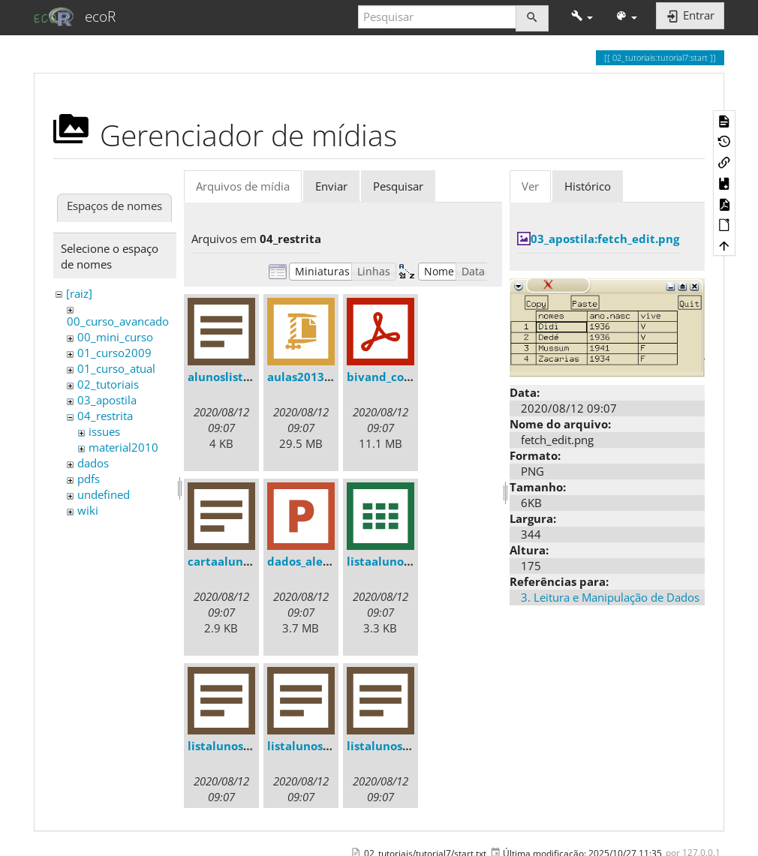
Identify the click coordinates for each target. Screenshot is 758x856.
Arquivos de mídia (243, 186)
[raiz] (79, 293)
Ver (530, 186)
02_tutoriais (108, 384)
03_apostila (107, 399)
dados (93, 462)
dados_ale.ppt (306, 561)
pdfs (88, 478)
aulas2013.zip (305, 376)
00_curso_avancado (118, 321)
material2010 (123, 447)
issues (104, 431)
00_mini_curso (115, 336)
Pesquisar (398, 186)
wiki (87, 510)
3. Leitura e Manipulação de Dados (610, 597)
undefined (103, 494)
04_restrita (105, 415)
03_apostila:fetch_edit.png (605, 238)
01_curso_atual (116, 368)
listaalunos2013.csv (402, 561)
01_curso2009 (114, 352)
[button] (582, 17)
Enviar (331, 186)
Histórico (587, 186)
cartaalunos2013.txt (245, 561)
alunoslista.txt (229, 376)
